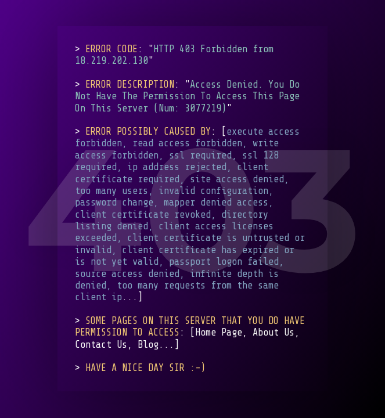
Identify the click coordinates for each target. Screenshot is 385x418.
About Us (273, 332)
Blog (148, 344)
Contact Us (101, 344)
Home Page (218, 332)
